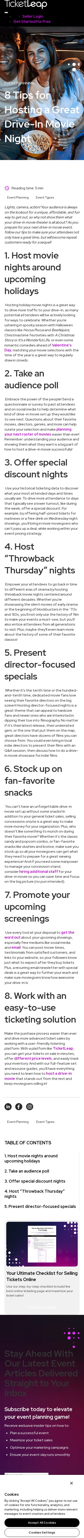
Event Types (45, 197)
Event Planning (18, 197)
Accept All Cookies (42, 1523)
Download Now (42, 1307)
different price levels (33, 1058)
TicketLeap (63, 1048)
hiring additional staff (38, 871)
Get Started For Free (32, 21)
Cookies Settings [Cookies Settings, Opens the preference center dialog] (42, 1532)
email (16, 947)
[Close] (71, 1483)
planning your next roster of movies (37, 432)
